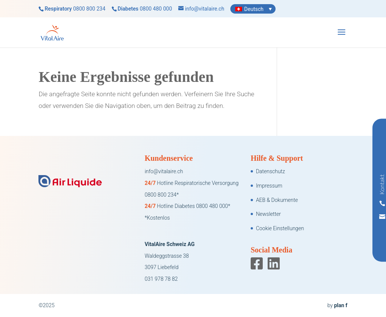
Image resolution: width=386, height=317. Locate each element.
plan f (340, 305)
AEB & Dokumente (277, 200)
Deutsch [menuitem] (253, 9)
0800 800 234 (89, 9)
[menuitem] (253, 9)
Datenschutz (270, 171)
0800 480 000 (156, 9)
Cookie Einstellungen (280, 228)
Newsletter (268, 214)
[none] (253, 9)
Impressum (269, 186)
